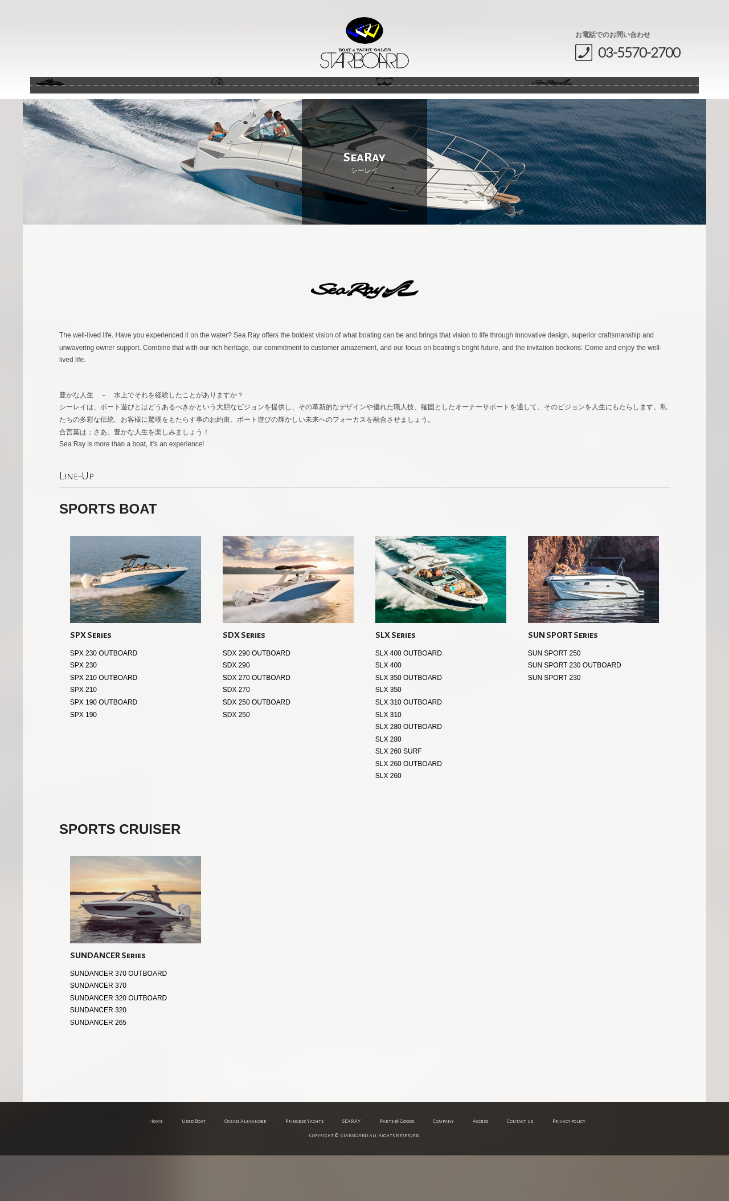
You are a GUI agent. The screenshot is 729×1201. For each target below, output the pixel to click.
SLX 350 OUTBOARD (408, 723)
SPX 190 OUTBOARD (104, 748)
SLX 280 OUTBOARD (408, 772)
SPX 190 (83, 760)
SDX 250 (236, 760)
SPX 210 (83, 735)
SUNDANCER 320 (98, 1056)
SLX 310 (388, 760)
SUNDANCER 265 (98, 1068)
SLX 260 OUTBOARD (408, 809)
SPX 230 (83, 711)
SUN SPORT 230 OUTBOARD (574, 711)
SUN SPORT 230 (554, 723)
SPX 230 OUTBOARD (104, 699)
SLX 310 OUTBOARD (408, 748)
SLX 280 (388, 785)
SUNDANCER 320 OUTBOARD (118, 1044)
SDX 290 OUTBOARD (256, 699)
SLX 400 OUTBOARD (408, 699)
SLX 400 (388, 711)
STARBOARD (364, 42)
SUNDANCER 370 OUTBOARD (118, 1019)
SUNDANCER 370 (98, 1031)
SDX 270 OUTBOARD (256, 723)
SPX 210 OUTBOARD (104, 723)
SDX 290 (236, 711)
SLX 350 (388, 735)
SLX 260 (388, 821)
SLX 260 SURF (398, 797)
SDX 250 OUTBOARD (256, 748)
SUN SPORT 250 (554, 699)
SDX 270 (236, 735)
